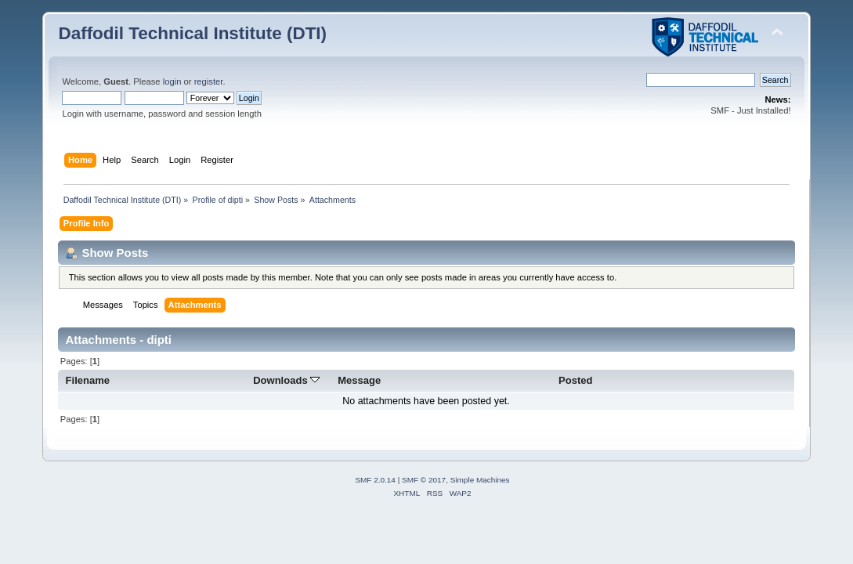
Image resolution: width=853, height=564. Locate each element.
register (208, 81)
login (172, 81)
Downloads (286, 380)
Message (359, 380)
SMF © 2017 (424, 479)
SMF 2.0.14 (375, 479)
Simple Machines (480, 479)
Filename (88, 380)
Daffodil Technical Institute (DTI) (192, 33)
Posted (575, 380)
